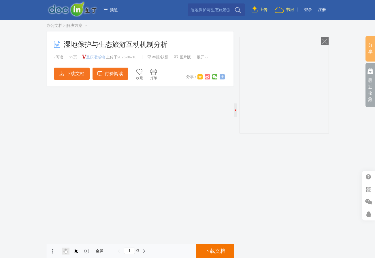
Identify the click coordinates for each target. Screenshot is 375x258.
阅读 (58, 57)
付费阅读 (110, 73)
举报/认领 (158, 57)
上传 (259, 9)
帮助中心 (368, 177)
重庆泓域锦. (96, 57)
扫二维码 (368, 189)
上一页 (119, 251)
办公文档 (54, 25)
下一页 (144, 251)
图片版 (182, 57)
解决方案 (75, 25)
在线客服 (368, 214)
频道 (110, 10)
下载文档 (71, 73)
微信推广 (368, 202)
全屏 (99, 251)
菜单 (52, 251)
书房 (284, 9)
